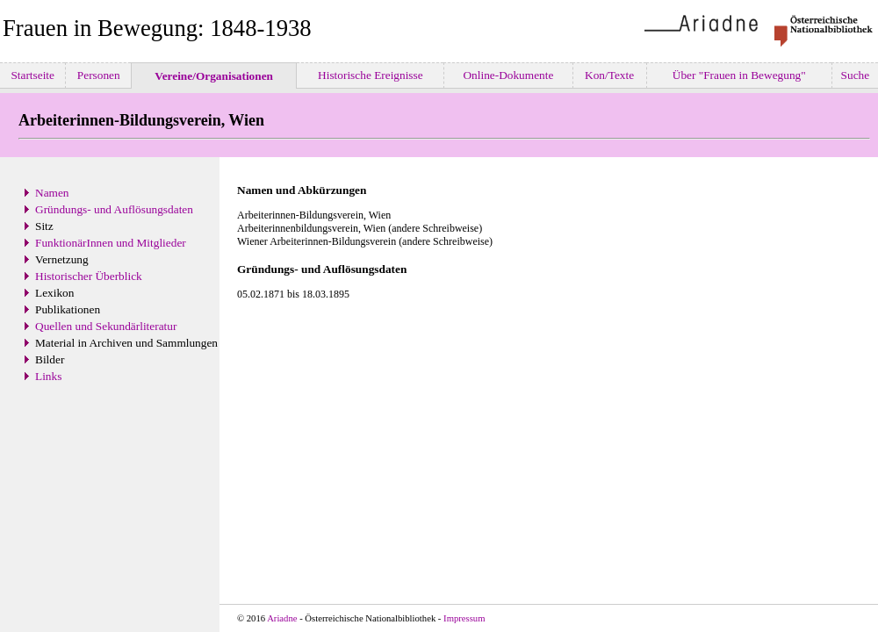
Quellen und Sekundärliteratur (105, 326)
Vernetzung (62, 259)
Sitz (44, 226)
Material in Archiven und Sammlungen (126, 342)
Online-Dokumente (508, 75)
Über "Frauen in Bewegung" (739, 75)
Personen (98, 75)
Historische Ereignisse (370, 75)
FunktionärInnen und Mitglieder (110, 242)
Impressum (464, 618)
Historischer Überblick (88, 276)
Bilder (49, 359)
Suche (855, 75)
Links (48, 376)
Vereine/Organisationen (214, 76)
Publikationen (67, 309)
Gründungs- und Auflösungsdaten (114, 209)
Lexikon (54, 292)
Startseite (32, 75)
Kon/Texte (609, 75)
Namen (52, 192)
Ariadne (282, 618)
